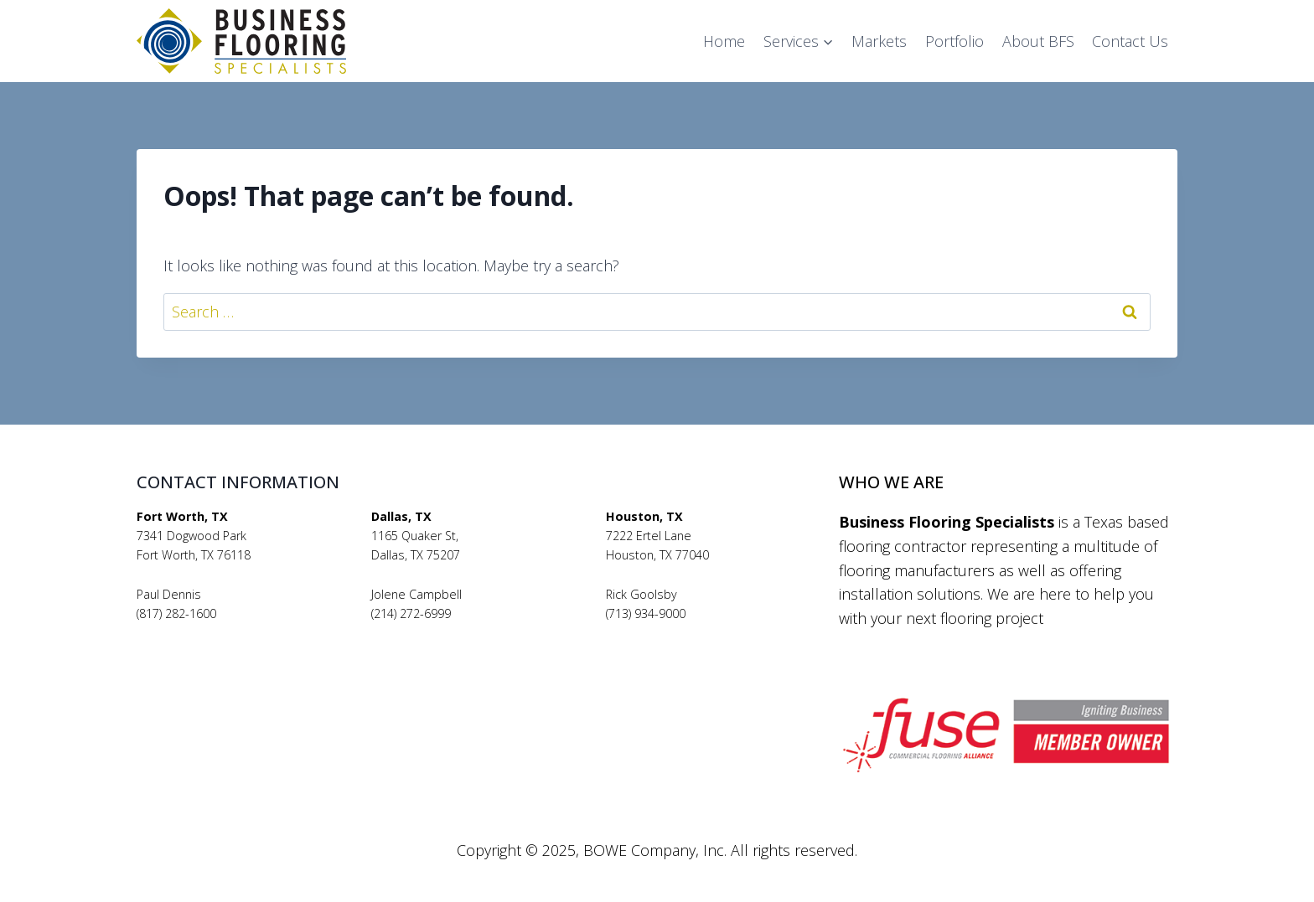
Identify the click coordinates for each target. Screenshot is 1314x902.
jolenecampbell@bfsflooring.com (462, 633)
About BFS (1038, 41)
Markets (879, 41)
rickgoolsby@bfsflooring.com (685, 633)
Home (724, 41)
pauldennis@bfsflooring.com (216, 633)
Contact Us (1130, 41)
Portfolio (954, 41)
